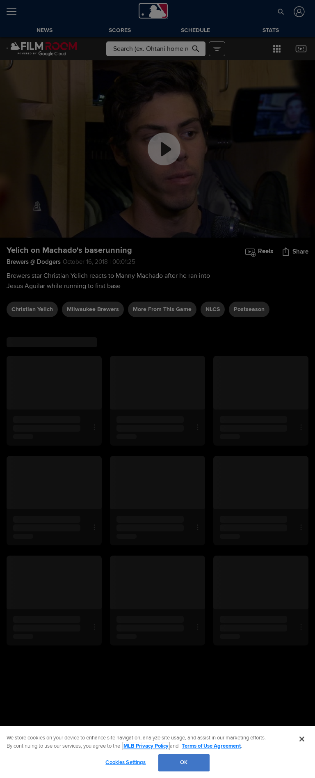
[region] (157, 752)
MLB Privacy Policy (146, 746)
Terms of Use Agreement (211, 746)
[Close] (302, 739)
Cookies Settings (125, 762)
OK (183, 762)
